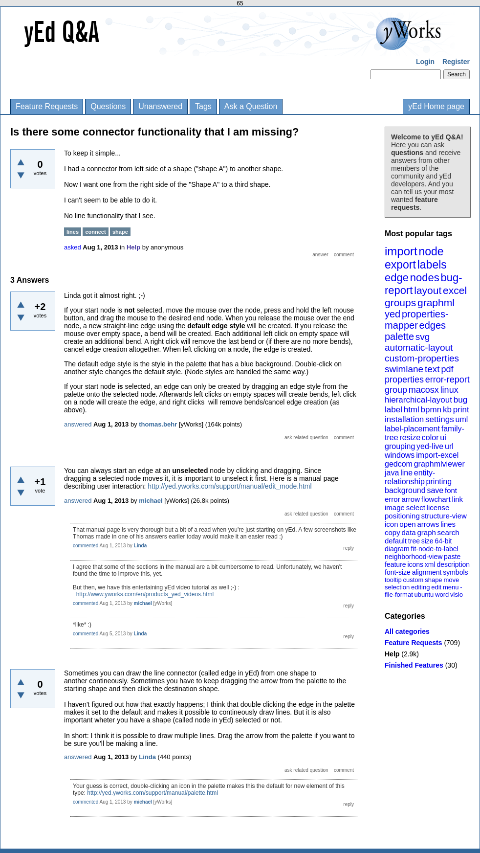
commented (85, 545)
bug (460, 399)
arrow (410, 499)
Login (425, 62)
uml (461, 419)
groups (400, 302)
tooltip (393, 580)
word (442, 594)
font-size (398, 572)
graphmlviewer (439, 464)
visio (456, 594)
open (407, 524)
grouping (400, 446)
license (438, 507)
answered (77, 424)
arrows (428, 524)
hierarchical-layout (418, 399)
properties (404, 379)
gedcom (399, 464)
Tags (203, 106)
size (427, 541)
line (406, 473)
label (393, 409)
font (451, 490)
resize (409, 437)
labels (432, 264)
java (392, 473)
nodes (424, 277)
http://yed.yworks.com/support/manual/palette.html (152, 792)
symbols (455, 572)
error (392, 499)
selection (397, 587)
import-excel (437, 455)
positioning (402, 516)
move (451, 580)
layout (427, 290)
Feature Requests (47, 106)
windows (400, 455)
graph (426, 532)
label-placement (412, 429)
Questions (108, 106)
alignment (427, 572)
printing (439, 481)
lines (448, 524)
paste (452, 557)
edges (432, 325)
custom (413, 580)
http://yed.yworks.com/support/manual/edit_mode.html (229, 486)
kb (447, 409)
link (457, 499)
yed (392, 314)
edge (397, 277)
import (401, 251)
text (432, 369)
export (400, 264)
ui (443, 437)
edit (436, 587)
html (411, 409)
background (405, 490)
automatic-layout (419, 347)
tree (414, 541)
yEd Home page (436, 106)
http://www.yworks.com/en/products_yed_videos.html (145, 594)
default (396, 541)
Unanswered (160, 106)
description (453, 564)
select (415, 507)
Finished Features (414, 665)
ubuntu (424, 594)
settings (439, 419)
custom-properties (422, 358)
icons (415, 564)
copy (392, 532)
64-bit (443, 541)
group (396, 390)
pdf (447, 369)
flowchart (436, 499)
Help (392, 654)
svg (422, 337)
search (448, 532)
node (430, 251)
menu (451, 587)
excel (455, 290)
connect (95, 232)
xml (430, 564)
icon (391, 524)
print (461, 409)
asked (72, 247)
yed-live (429, 446)
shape (433, 580)
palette (399, 336)
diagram (397, 549)
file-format (399, 594)
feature (395, 564)
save (435, 490)
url (449, 446)
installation (404, 419)
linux (449, 390)
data (408, 532)
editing (420, 587)
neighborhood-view (413, 557)
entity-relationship (410, 477)
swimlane (404, 369)
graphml (436, 302)
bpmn (431, 409)
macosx (424, 390)
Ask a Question (251, 106)
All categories (407, 631)
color (430, 437)
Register (456, 62)
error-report (447, 379)
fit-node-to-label (434, 549)
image (395, 507)
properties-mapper (417, 320)
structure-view (444, 516)
